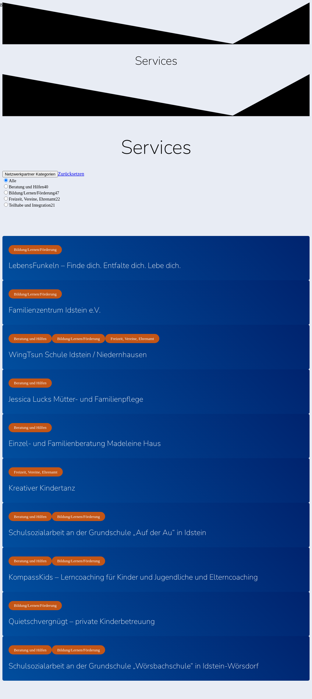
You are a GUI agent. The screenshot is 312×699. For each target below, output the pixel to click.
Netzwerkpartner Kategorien (30, 174)
